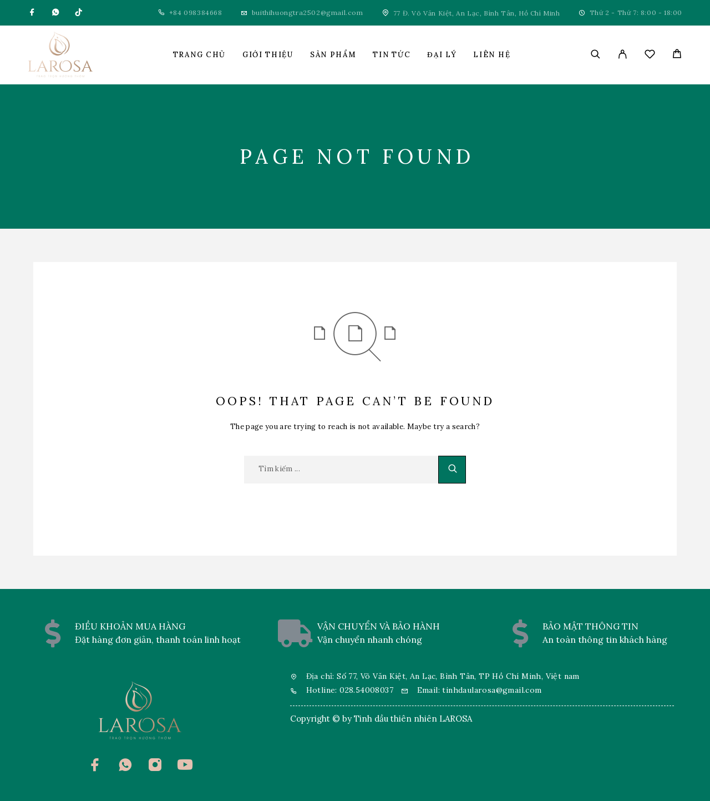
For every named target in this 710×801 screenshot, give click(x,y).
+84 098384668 (195, 12)
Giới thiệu (267, 55)
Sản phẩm (333, 55)
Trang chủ (199, 55)
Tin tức (391, 55)
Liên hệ (491, 55)
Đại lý (442, 55)
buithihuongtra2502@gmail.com (307, 12)
